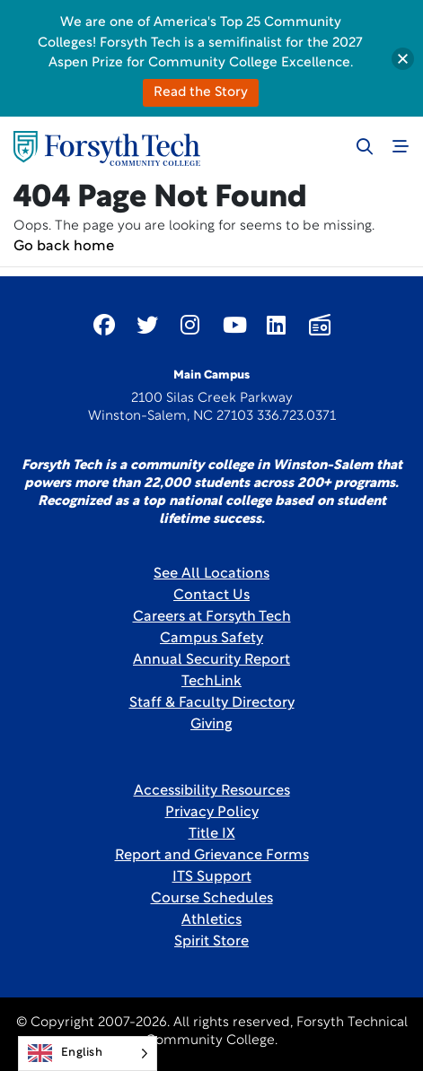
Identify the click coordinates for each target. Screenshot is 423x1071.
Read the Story (201, 93)
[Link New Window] (104, 324)
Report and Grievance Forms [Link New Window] (212, 856)
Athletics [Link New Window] (211, 920)
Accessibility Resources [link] (212, 791)
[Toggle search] (365, 146)
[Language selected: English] (87, 1053)
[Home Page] (106, 148)
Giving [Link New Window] (211, 725)
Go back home (63, 246)
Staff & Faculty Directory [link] (212, 703)
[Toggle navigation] (401, 146)
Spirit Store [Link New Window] (211, 942)
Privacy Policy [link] (212, 812)
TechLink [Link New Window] (211, 682)
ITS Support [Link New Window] (211, 877)
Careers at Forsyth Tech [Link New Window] (212, 617)
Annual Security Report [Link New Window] (211, 660)
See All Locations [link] (211, 574)
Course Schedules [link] (212, 899)
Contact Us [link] (211, 595)
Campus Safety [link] (211, 638)
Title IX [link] (212, 834)
